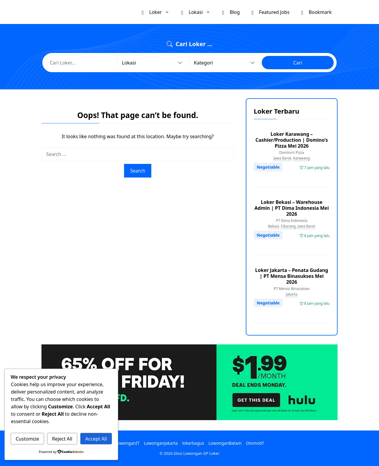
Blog (231, 11)
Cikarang (288, 226)
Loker (158, 12)
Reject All (62, 439)
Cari (297, 62)
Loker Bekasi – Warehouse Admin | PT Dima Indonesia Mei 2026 (292, 208)
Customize (27, 439)
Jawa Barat (282, 158)
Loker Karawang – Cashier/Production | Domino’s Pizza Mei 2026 (292, 140)
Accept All (96, 439)
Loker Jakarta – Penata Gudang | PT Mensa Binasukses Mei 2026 (291, 276)
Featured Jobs (271, 11)
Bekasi (273, 226)
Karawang (301, 158)
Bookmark (316, 11)
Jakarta (291, 294)
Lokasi (198, 12)
